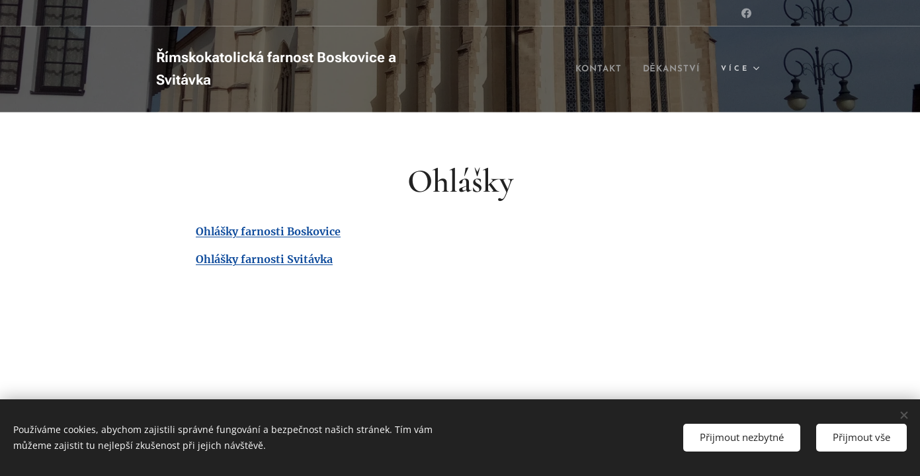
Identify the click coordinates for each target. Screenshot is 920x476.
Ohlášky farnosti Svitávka (264, 259)
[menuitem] (589, 69)
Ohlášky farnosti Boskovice (268, 231)
